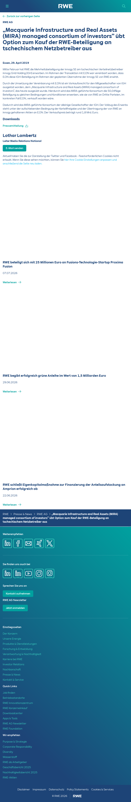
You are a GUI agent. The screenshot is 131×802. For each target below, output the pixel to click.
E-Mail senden (14, 148)
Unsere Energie (12, 638)
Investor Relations (13, 664)
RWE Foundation (12, 728)
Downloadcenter (13, 713)
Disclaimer (23, 789)
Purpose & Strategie (15, 741)
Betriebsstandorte (14, 697)
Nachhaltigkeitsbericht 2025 (20, 772)
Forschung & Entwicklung (17, 649)
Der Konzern (10, 633)
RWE (6, 514)
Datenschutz (56, 789)
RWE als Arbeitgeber (15, 762)
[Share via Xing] (39, 543)
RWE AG (42, 514)
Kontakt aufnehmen (18, 593)
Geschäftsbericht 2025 (17, 767)
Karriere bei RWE (12, 659)
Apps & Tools (10, 718)
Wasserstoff (10, 757)
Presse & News (22, 514)
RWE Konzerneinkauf (15, 708)
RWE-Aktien (10, 777)
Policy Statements (78, 789)
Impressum (39, 789)
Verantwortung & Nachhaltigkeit (22, 654)
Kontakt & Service (13, 679)
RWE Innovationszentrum (18, 703)
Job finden (9, 692)
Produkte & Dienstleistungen (20, 643)
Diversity (8, 751)
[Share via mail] (28, 543)
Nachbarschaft (12, 669)
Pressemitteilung (13, 125)
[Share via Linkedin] (7, 543)
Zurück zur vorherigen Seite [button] (23, 16)
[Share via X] (49, 543)
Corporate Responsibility (17, 746)
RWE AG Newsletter (14, 723)
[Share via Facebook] (18, 543)
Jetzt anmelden (15, 608)
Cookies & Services (102, 789)
